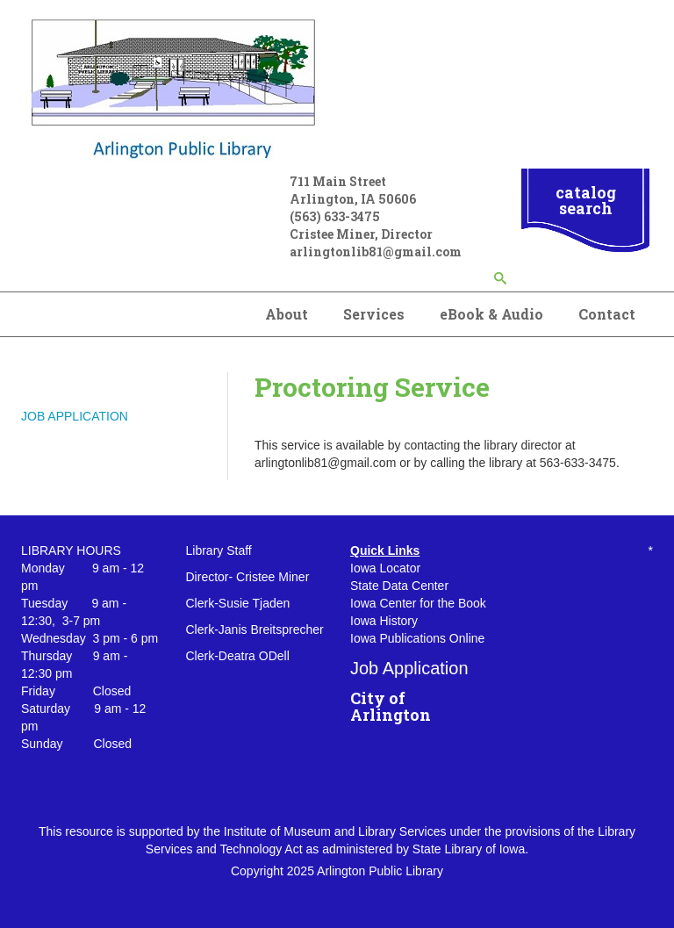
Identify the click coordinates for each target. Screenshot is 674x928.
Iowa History (384, 621)
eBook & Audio (491, 314)
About (286, 314)
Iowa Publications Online (417, 638)
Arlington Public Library (380, 871)
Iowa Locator (385, 568)
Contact (606, 314)
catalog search (586, 200)
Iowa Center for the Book (418, 603)
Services (374, 314)
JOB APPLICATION (74, 416)
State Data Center (399, 586)
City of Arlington (390, 706)
